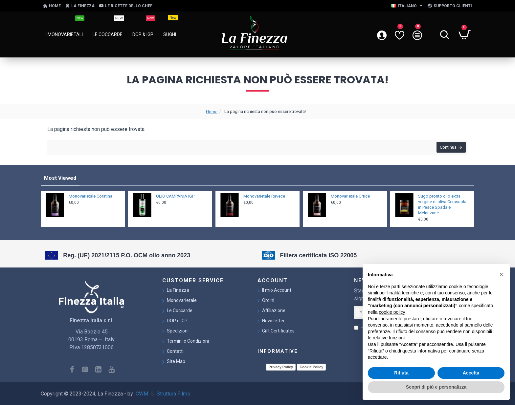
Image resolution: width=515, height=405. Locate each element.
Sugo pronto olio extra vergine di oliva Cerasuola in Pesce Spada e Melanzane (442, 203)
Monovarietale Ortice (350, 194)
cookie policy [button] (392, 312)
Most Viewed (60, 177)
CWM (142, 394)
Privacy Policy (281, 367)
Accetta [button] (471, 372)
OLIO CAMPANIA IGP (175, 194)
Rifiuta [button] (401, 372)
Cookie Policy (311, 367)
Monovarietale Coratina (90, 194)
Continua (446, 148)
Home (211, 111)
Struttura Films (173, 394)
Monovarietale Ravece (264, 194)
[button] (501, 274)
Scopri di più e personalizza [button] (436, 387)
